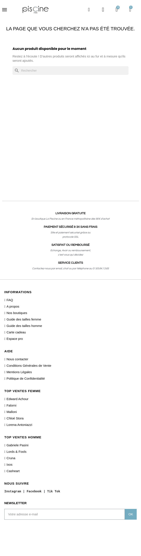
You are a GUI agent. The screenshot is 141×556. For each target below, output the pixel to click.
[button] (89, 9)
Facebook (34, 491)
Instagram (12, 491)
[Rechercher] (70, 70)
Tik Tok (53, 491)
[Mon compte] (103, 9)
